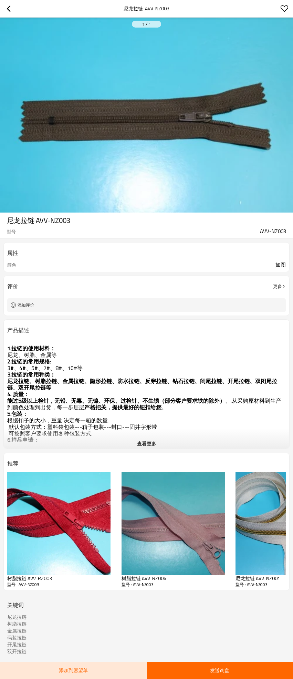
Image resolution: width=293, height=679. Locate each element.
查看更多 (146, 443)
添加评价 (26, 305)
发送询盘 (219, 670)
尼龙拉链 (17, 617)
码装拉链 (17, 637)
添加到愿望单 (73, 670)
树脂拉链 (17, 623)
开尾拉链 (17, 644)
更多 (277, 286)
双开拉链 (17, 651)
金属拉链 (17, 630)
